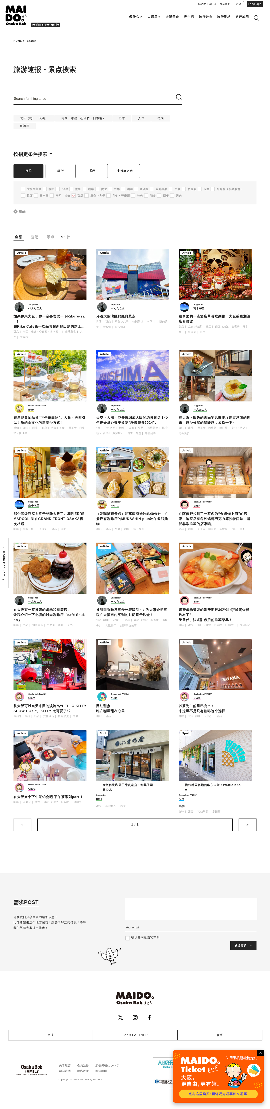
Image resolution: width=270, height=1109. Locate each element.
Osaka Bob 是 (207, 4)
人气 (141, 118)
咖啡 (25, 428)
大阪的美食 (58, 428)
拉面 (161, 118)
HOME (18, 40)
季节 (93, 171)
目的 (28, 171)
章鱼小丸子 (122, 321)
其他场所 (48, 716)
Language (254, 4)
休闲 (150, 321)
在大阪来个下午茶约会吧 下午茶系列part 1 (48, 797)
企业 (50, 1035)
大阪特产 (25, 337)
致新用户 (225, 4)
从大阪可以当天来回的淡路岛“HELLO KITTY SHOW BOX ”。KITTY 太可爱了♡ (50, 708)
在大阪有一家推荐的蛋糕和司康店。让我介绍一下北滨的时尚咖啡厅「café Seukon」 (49, 615)
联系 (220, 1035)
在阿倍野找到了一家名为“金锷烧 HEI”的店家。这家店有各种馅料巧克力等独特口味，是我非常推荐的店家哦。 (214, 519)
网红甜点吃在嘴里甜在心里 (110, 708)
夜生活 (189, 17)
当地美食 (70, 331)
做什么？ (136, 17)
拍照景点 (137, 321)
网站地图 (101, 1071)
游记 (35, 237)
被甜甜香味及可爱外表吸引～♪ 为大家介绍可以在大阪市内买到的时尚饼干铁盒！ (131, 612)
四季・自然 (134, 433)
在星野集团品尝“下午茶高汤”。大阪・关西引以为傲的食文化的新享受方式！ (49, 420)
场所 (60, 171)
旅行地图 (242, 17)
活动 (239, 4)
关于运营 (65, 1065)
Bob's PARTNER (135, 1035)
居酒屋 (24, 126)
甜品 (22, 211)
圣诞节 (27, 802)
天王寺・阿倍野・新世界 (212, 428)
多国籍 (192, 332)
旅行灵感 (224, 17)
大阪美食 (172, 17)
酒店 (208, 326)
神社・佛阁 (238, 529)
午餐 (117, 529)
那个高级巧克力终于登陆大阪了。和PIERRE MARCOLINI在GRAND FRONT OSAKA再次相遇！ (49, 519)
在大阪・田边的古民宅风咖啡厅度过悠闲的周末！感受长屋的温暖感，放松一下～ (214, 420)
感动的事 (150, 433)
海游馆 (107, 327)
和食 (127, 529)
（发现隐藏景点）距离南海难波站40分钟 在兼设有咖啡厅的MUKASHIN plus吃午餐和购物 (132, 519)
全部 (19, 237)
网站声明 (65, 1071)
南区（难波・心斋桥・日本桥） (83, 118)
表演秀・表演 (22, 716)
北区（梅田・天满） (34, 118)
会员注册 (83, 1065)
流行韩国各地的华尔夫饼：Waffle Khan (213, 787)
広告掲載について (107, 1065)
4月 (98, 428)
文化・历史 (238, 428)
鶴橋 (182, 806)
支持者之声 (125, 171)
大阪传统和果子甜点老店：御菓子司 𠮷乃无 (129, 787)
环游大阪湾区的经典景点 (116, 316)
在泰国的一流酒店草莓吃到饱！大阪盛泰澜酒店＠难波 (214, 319)
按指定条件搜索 (30, 154)
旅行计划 (205, 17)
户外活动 (109, 428)
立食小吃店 (195, 326)
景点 (51, 237)
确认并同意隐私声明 (145, 937)
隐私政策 (83, 1071)
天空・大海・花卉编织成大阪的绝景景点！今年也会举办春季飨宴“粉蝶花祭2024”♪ (132, 420)
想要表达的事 (128, 625)
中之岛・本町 (55, 625)
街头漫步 (120, 327)
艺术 (122, 118)
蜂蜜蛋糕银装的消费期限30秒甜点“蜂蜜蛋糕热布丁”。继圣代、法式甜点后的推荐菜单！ (214, 615)
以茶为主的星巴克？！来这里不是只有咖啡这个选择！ (204, 708)
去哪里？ (154, 17)
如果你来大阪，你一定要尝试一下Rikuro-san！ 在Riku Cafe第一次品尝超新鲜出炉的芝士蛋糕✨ (49, 322)
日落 (99, 321)
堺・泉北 (139, 529)
